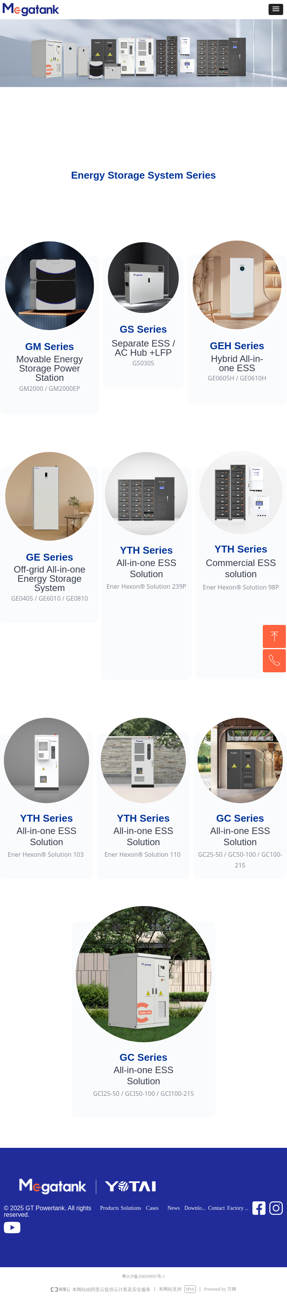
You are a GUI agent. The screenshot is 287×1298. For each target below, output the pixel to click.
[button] (276, 9)
